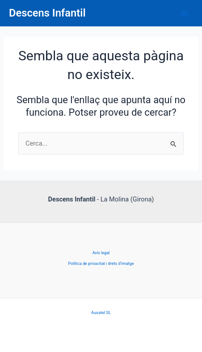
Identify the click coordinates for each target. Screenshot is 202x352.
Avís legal (101, 253)
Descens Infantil (47, 13)
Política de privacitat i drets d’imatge (101, 263)
